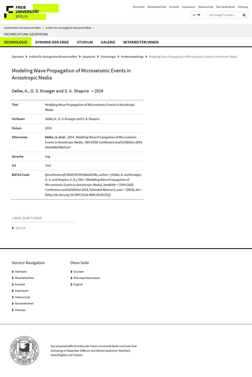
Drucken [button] (79, 271)
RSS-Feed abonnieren (87, 278)
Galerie (108, 42)
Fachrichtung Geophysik (26, 34)
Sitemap (243, 7)
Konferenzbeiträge (132, 56)
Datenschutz (205, 7)
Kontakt (174, 7)
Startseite (139, 7)
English (78, 284)
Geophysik (88, 56)
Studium (85, 42)
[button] (196, 15)
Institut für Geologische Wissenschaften (69, 27)
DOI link (20, 228)
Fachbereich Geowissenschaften (24, 27)
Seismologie (15, 42)
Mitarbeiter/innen (141, 42)
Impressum (188, 7)
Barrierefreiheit (225, 7)
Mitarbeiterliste (156, 7)
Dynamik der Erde (52, 42)
